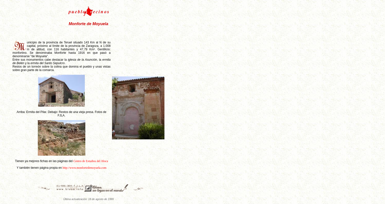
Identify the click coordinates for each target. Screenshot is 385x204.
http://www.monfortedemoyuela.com (84, 167)
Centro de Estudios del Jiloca (90, 161)
